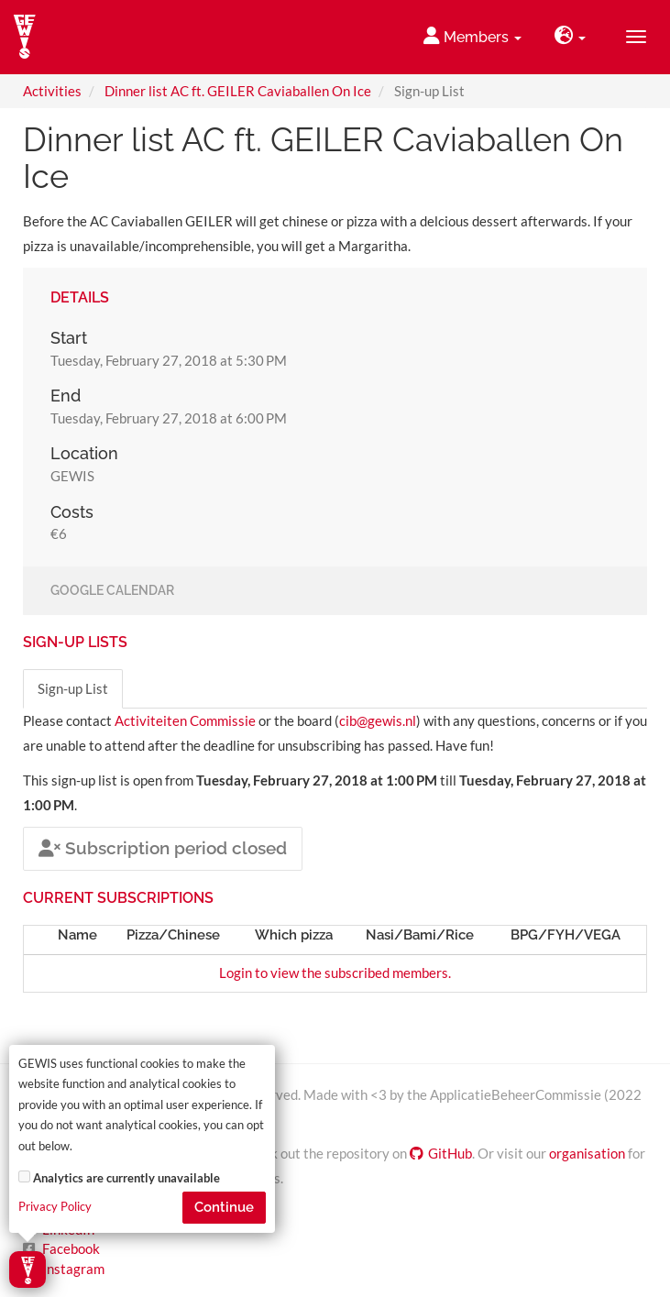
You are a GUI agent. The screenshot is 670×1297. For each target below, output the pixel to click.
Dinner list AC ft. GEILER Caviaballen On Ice (237, 90)
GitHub (441, 1153)
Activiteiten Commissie (185, 720)
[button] (570, 37)
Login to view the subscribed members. (335, 972)
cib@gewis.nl (377, 720)
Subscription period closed (162, 848)
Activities (52, 90)
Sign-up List (73, 688)
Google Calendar (112, 591)
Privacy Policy (55, 1207)
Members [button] (472, 36)
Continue (224, 1207)
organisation (587, 1153)
